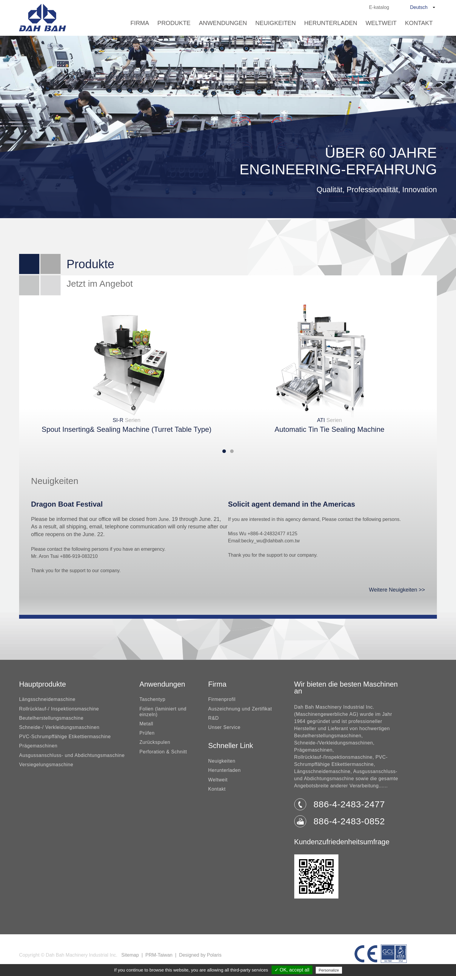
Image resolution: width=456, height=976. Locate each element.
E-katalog (379, 7)
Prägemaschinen (38, 745)
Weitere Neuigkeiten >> (397, 590)
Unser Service (224, 727)
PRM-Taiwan (158, 955)
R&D (213, 718)
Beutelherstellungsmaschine (51, 718)
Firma (139, 23)
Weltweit (381, 23)
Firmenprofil (222, 699)
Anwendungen (223, 23)
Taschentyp (152, 699)
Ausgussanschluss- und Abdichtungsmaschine (72, 755)
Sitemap (130, 955)
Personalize (329, 970)
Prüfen (147, 733)
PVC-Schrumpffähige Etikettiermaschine (65, 736)
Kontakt (419, 23)
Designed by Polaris (200, 955)
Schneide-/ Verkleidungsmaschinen (59, 727)
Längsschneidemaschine (47, 699)
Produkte (173, 23)
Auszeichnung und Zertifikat (240, 708)
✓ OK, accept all (292, 969)
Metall (146, 723)
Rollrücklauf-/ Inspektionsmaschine (59, 708)
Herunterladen (330, 23)
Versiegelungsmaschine (46, 764)
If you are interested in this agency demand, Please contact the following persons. (314, 519)
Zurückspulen (154, 742)
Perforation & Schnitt (163, 751)
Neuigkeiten (275, 23)
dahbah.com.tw (283, 540)
